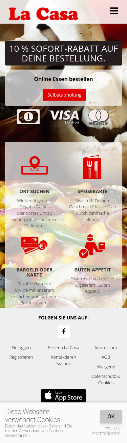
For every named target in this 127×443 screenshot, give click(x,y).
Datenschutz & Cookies (106, 379)
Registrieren (21, 357)
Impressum (106, 347)
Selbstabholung (64, 95)
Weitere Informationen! (105, 430)
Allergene (106, 367)
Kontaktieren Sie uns (63, 360)
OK (110, 416)
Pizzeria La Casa (63, 347)
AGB (106, 357)
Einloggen (21, 347)
